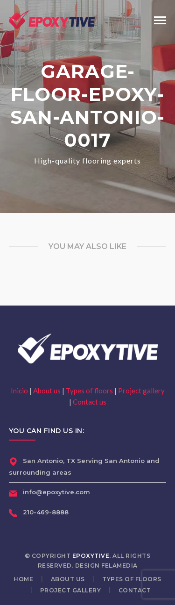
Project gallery (141, 390)
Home (23, 579)
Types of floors (89, 390)
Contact (135, 590)
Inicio (19, 390)
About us (47, 390)
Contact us (89, 402)
